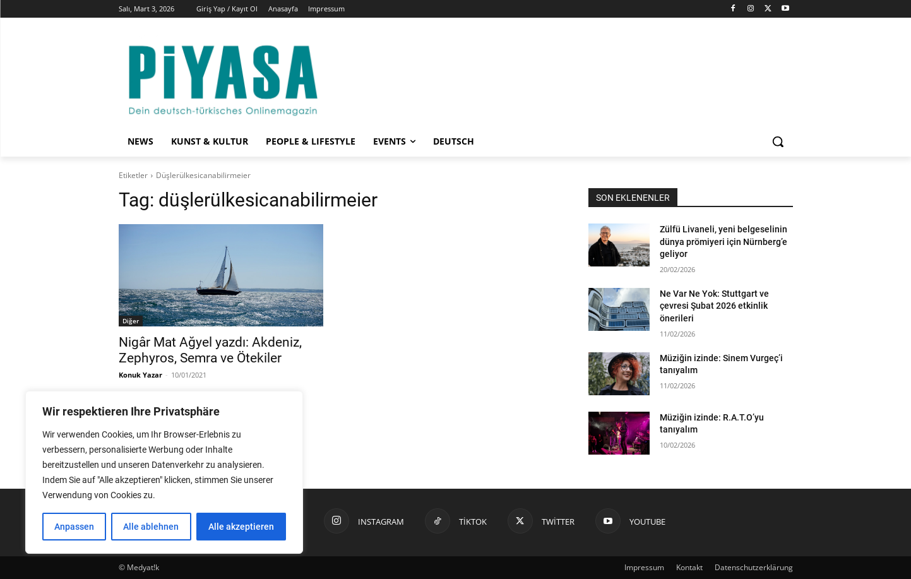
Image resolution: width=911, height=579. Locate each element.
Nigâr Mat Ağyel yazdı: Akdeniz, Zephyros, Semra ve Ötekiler (210, 350)
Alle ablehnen (151, 527)
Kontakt (689, 567)
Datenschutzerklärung (754, 567)
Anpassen (74, 527)
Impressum (644, 567)
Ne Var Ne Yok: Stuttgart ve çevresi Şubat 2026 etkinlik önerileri (714, 306)
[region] (164, 472)
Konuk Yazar (140, 374)
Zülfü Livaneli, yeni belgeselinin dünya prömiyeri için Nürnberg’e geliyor (723, 241)
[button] (778, 141)
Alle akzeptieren (241, 527)
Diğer (130, 320)
